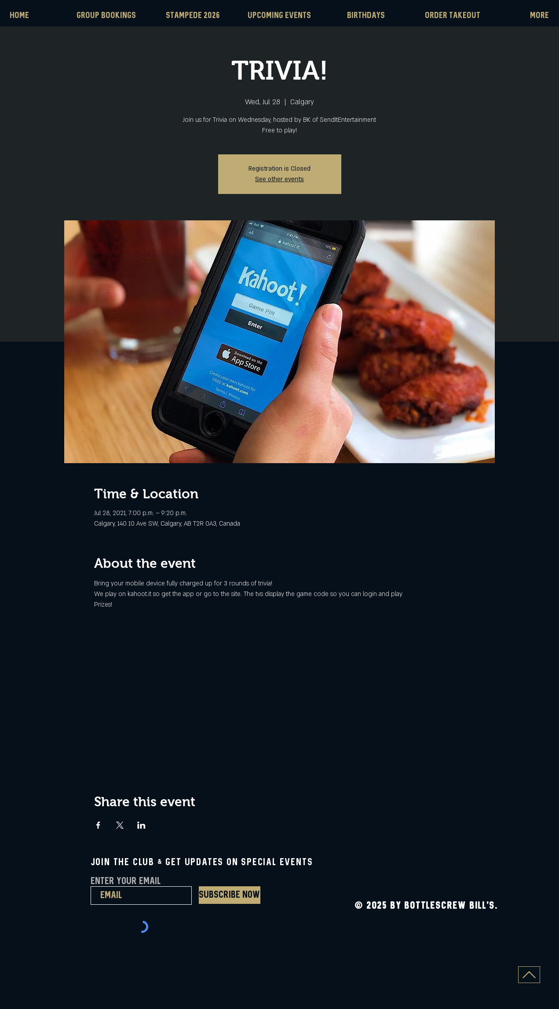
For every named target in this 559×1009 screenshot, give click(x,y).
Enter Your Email (126, 881)
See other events (279, 179)
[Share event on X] (120, 825)
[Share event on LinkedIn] (141, 825)
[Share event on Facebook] (98, 825)
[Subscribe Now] (229, 895)
